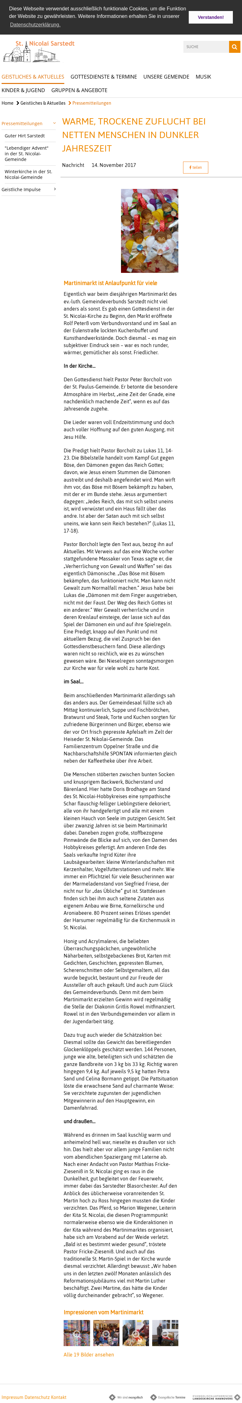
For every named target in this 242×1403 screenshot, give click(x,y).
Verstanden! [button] (211, 17)
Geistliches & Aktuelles (33, 76)
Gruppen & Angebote (79, 89)
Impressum (12, 1396)
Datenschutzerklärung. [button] (35, 24)
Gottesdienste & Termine (104, 76)
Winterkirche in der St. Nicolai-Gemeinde (28, 174)
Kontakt (58, 1396)
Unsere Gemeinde (166, 76)
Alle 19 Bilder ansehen (89, 1354)
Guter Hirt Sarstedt (25, 135)
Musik (203, 76)
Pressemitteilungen (89, 102)
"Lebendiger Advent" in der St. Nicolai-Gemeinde (27, 153)
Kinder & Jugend (23, 89)
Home (8, 102)
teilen (195, 167)
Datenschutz (37, 1396)
